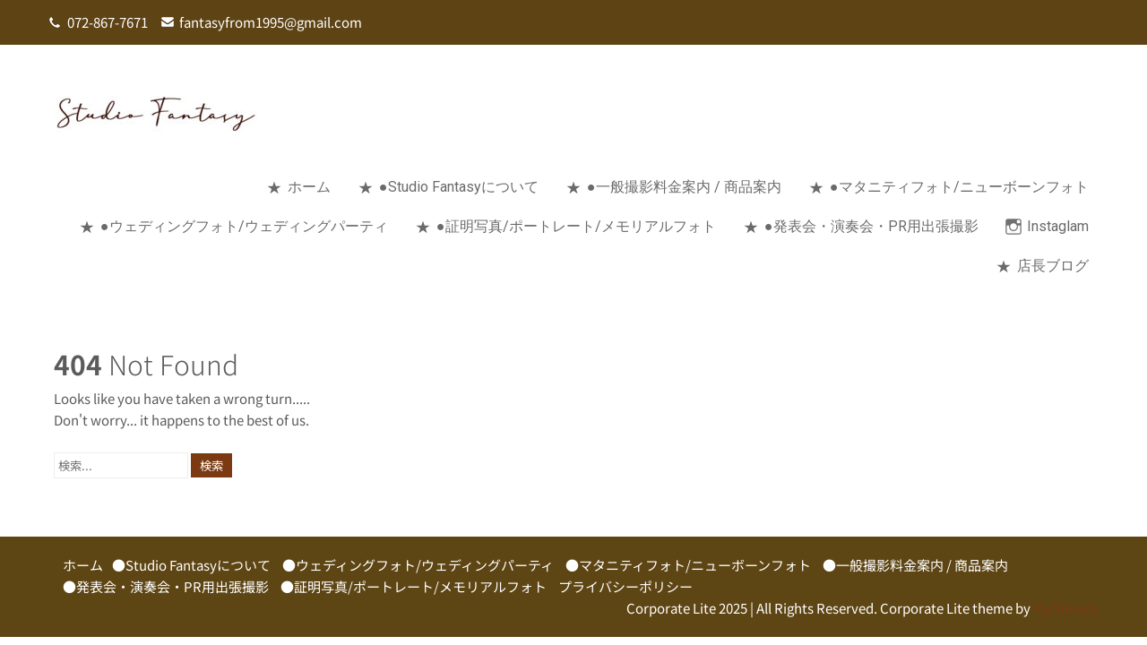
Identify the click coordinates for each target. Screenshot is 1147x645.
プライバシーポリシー (625, 586)
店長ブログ (1053, 265)
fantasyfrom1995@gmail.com (270, 22)
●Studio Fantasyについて (459, 186)
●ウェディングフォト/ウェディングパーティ (244, 226)
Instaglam (1058, 226)
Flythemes (1064, 607)
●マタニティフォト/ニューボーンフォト (959, 186)
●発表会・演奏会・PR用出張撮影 (871, 226)
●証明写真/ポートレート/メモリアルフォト (576, 226)
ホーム (309, 186)
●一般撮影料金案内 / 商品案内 (684, 186)
